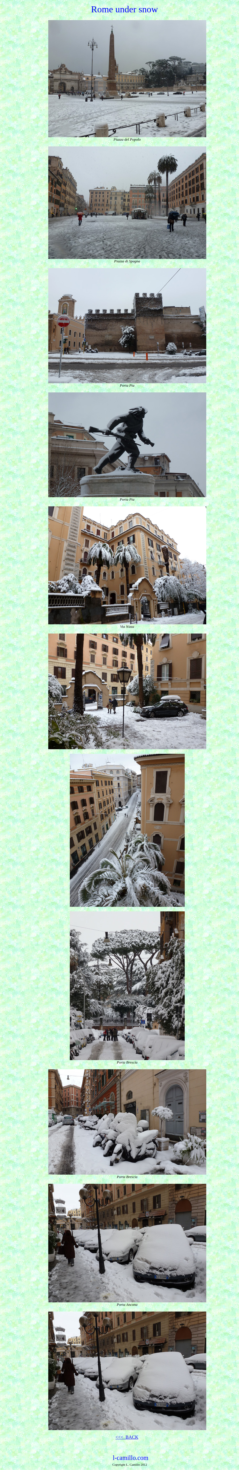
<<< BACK (126, 1437)
